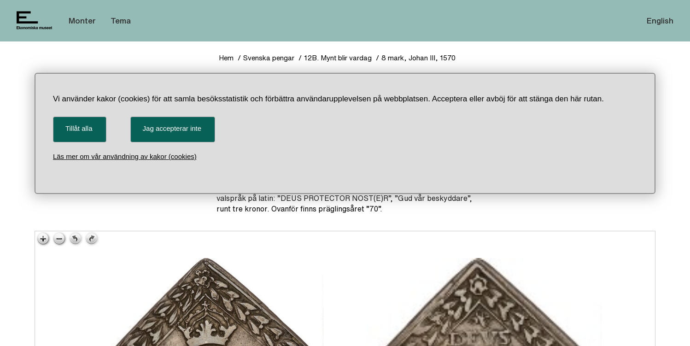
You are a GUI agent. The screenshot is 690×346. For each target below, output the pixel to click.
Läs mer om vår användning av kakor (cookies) (125, 156)
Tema (121, 20)
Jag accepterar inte (172, 128)
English (660, 20)
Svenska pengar (268, 57)
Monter (82, 20)
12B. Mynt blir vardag (338, 57)
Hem (226, 57)
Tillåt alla (79, 128)
